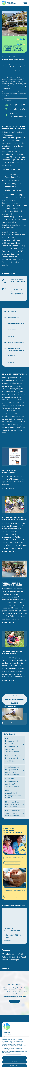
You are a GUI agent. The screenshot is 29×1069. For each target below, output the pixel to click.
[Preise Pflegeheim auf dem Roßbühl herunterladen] (14, 813)
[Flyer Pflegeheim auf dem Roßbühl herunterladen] (14, 804)
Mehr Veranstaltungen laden (14, 699)
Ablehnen (14, 1062)
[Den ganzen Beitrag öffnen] (9, 488)
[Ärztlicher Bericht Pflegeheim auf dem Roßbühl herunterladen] (14, 758)
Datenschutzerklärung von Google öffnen (14, 996)
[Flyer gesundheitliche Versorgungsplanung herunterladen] (14, 793)
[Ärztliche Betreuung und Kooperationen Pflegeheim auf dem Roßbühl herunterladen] (14, 744)
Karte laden (14, 1001)
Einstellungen (14, 1066)
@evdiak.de (19, 294)
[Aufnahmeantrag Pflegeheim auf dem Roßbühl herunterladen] (14, 770)
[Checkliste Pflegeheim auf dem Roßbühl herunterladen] (14, 782)
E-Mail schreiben (11, 940)
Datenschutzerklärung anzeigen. (13, 1054)
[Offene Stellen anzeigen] (12, 862)
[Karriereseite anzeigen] (10, 896)
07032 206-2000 (18, 282)
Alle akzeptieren (14, 1058)
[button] (14, 311)
